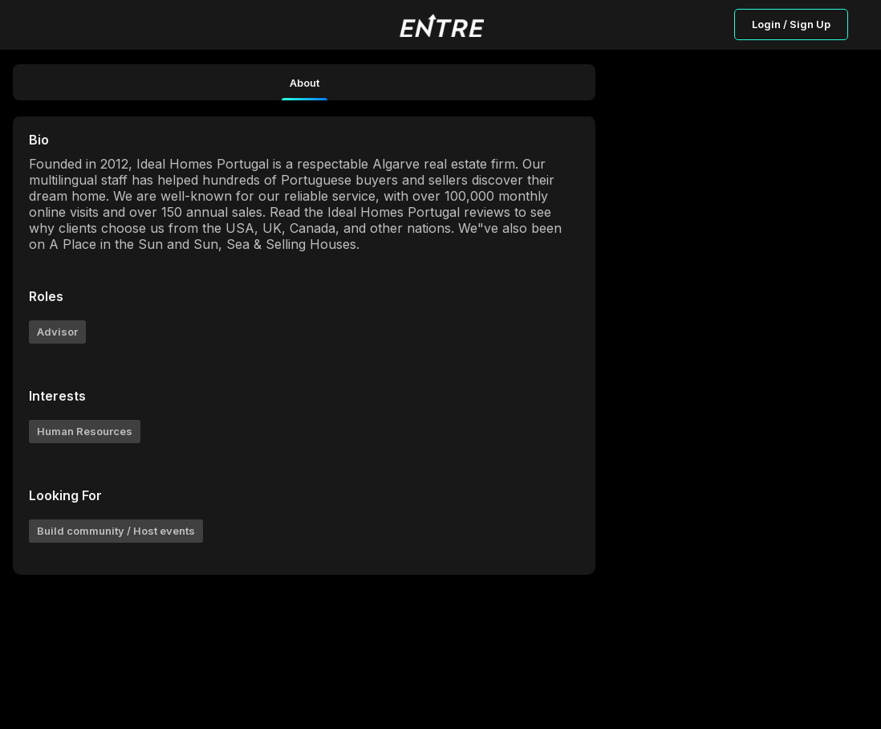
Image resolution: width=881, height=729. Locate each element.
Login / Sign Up (791, 24)
